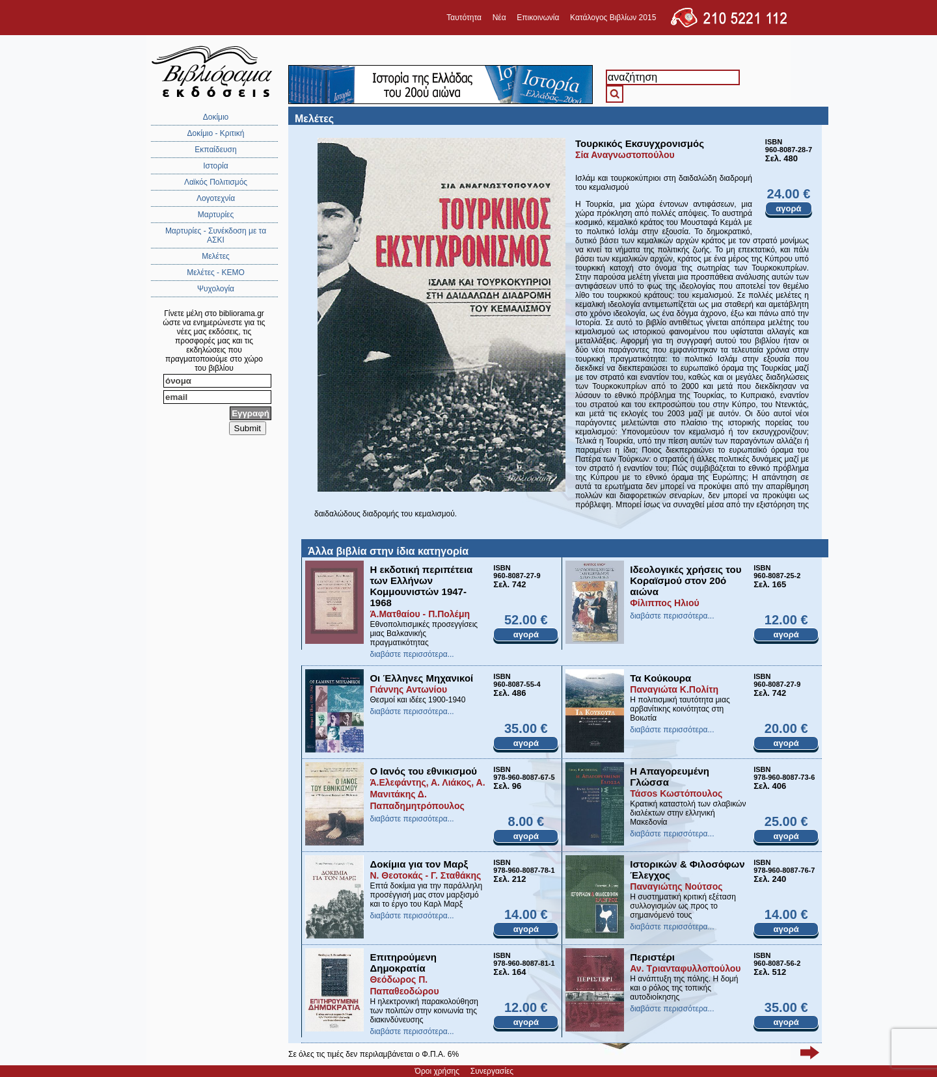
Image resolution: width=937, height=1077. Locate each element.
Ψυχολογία (215, 288)
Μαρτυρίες (216, 214)
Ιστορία (215, 165)
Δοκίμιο (216, 117)
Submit (247, 428)
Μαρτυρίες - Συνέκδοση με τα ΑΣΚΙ (215, 235)
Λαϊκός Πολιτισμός (215, 182)
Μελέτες (216, 256)
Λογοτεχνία (216, 198)
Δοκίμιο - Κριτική (216, 133)
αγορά (788, 208)
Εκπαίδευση (215, 149)
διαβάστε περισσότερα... (412, 654)
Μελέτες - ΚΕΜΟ (216, 272)
